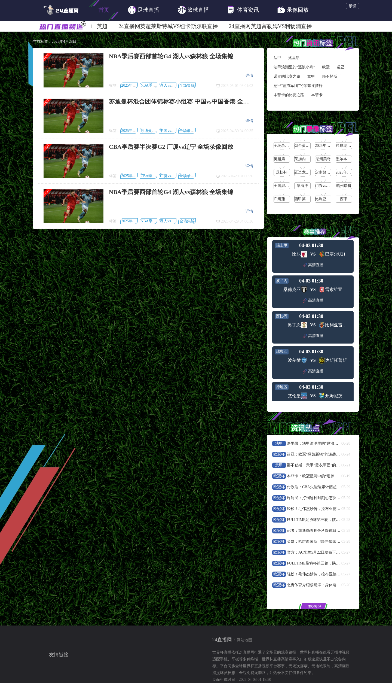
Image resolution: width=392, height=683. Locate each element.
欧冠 (326, 67)
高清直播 (313, 265)
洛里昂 (294, 58)
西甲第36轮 (303, 199)
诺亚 (340, 67)
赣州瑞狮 (343, 186)
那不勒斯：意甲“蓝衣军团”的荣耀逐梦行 (321, 465)
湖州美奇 (323, 159)
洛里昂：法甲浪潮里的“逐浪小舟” (315, 443)
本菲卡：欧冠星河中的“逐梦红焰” (315, 476)
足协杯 (281, 172)
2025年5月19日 (348, 172)
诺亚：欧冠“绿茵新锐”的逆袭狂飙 (315, 454)
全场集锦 (187, 85)
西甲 (344, 199)
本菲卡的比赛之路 (289, 95)
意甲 (311, 76)
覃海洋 (302, 186)
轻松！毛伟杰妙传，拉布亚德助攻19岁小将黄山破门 (331, 509)
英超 (102, 26)
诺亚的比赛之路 (287, 76)
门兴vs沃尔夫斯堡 (330, 186)
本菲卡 (317, 95)
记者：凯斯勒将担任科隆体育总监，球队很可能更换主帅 (334, 531)
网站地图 (244, 640)
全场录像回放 (190, 131)
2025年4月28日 (133, 85)
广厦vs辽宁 (169, 176)
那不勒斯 (329, 76)
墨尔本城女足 (347, 159)
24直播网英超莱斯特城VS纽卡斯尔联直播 (168, 26)
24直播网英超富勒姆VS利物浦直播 (270, 26)
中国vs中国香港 (173, 131)
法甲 (277, 58)
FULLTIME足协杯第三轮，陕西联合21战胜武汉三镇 (330, 520)
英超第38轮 (283, 159)
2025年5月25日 (327, 146)
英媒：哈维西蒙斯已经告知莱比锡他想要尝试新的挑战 (332, 541)
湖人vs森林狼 (171, 85)
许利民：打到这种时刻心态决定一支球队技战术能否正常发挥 (338, 498)
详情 (249, 76)
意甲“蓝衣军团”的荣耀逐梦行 (298, 86)
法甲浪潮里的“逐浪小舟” (294, 67)
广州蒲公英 (283, 199)
